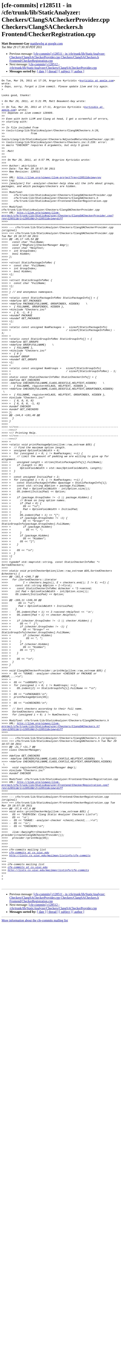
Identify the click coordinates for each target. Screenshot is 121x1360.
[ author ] (78, 71)
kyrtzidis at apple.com (97, 81)
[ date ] (41, 71)
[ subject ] (65, 71)
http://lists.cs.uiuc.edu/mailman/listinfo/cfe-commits (49, 1011)
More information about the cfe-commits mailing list (35, 1081)
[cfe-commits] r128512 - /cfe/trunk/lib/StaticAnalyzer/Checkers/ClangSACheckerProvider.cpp (53, 66)
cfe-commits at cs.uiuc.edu (29, 1007)
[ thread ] (52, 71)
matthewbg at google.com (46, 43)
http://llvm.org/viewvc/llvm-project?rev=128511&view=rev (59, 197)
